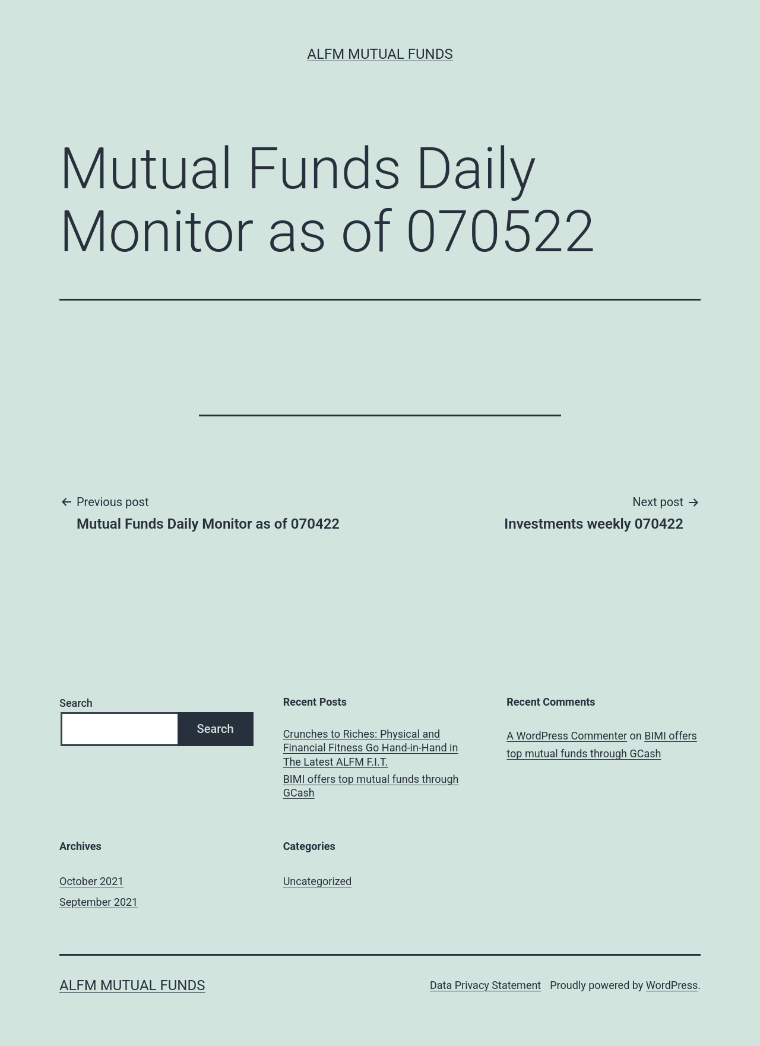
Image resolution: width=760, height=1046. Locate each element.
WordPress (672, 985)
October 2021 (91, 881)
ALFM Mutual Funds (379, 54)
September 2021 (98, 902)
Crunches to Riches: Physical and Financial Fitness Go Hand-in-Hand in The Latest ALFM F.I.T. (370, 748)
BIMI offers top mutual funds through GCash (371, 786)
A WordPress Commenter (566, 735)
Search (76, 703)
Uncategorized (317, 881)
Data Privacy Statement (485, 985)
